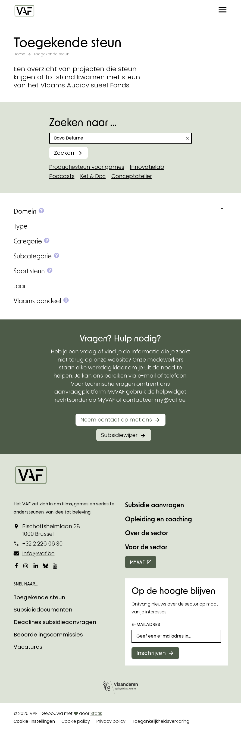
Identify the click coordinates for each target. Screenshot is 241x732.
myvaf (137, 562)
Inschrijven (151, 653)
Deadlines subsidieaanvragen (55, 622)
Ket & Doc (93, 176)
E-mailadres (146, 624)
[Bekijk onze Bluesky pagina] (45, 566)
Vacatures (28, 647)
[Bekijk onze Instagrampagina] (26, 566)
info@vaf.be (38, 553)
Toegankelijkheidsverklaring (160, 721)
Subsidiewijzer (119, 435)
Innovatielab (147, 167)
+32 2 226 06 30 (42, 543)
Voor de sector (146, 547)
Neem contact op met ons (116, 419)
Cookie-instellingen (34, 721)
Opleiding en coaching (158, 519)
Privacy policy (111, 721)
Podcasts (61, 176)
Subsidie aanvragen (154, 505)
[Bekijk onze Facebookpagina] (16, 566)
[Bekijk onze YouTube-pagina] (55, 566)
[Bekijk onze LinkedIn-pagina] (36, 566)
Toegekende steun (39, 597)
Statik (96, 713)
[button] (222, 11)
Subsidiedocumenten (43, 609)
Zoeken (64, 153)
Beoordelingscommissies (48, 634)
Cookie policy (75, 721)
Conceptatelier (131, 176)
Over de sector (146, 533)
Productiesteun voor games (86, 167)
